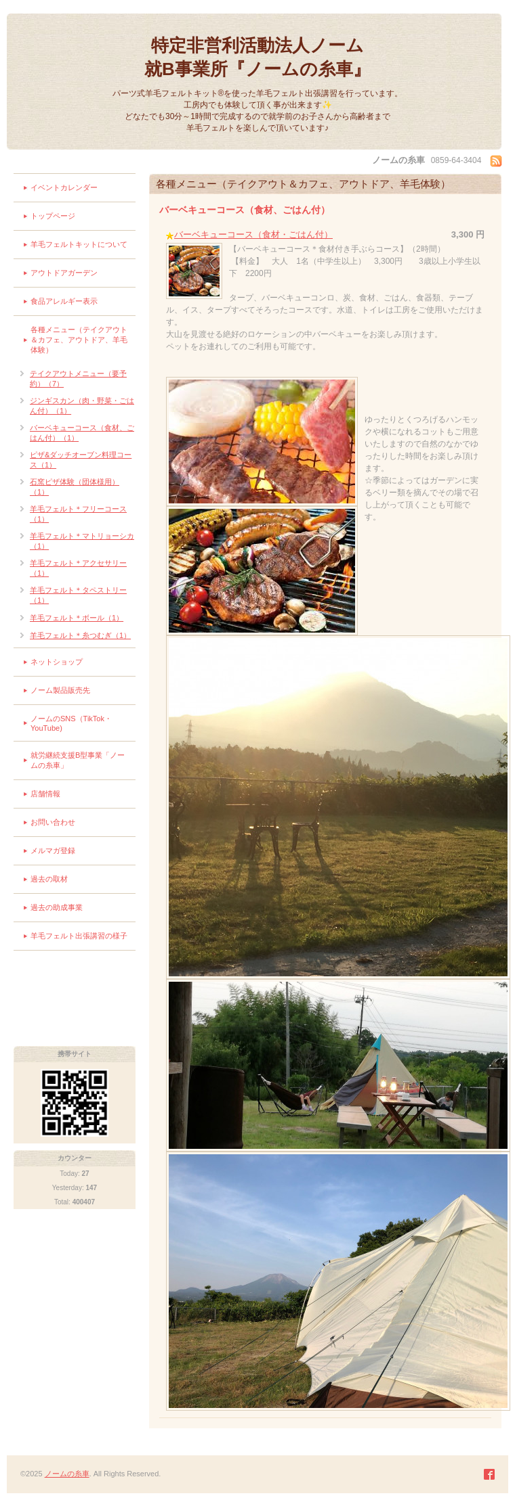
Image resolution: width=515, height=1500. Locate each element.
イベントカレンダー (64, 187)
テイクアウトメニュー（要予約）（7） (78, 378)
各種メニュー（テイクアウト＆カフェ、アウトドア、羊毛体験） (78, 339)
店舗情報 (45, 794)
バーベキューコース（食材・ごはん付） (253, 234)
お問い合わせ (52, 822)
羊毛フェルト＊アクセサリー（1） (78, 568)
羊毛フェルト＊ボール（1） (76, 618)
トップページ (52, 216)
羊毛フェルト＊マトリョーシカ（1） (82, 541)
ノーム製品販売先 (60, 690)
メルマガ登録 (52, 850)
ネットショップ (56, 662)
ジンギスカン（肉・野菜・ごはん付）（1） (82, 405)
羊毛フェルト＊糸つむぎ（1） (80, 635)
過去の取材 (49, 879)
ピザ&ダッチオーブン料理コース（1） (80, 460)
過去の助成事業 (56, 907)
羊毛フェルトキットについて (78, 244)
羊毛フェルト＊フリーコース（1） (78, 514)
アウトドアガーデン (64, 273)
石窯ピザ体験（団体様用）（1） (74, 487)
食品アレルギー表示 (64, 301)
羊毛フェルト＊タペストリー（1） (78, 595)
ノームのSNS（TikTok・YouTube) (71, 723)
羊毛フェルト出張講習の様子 (78, 936)
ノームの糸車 (67, 1474)
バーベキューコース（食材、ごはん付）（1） (82, 433)
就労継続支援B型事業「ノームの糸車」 (77, 760)
